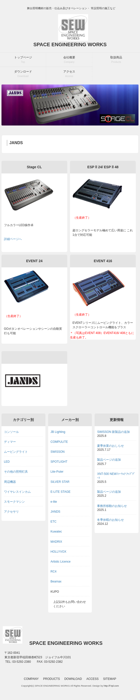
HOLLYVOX (59, 551)
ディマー (10, 442)
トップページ (23, 59)
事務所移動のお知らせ (112, 506)
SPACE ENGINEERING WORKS (69, 44)
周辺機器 (10, 482)
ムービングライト (16, 451)
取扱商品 (116, 59)
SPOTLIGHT (59, 461)
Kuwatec (56, 531)
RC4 (54, 571)
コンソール (11, 432)
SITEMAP (109, 679)
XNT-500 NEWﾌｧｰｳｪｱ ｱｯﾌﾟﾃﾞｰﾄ (116, 476)
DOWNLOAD (73, 679)
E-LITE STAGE (60, 492)
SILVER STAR (60, 482)
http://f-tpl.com (111, 685)
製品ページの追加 (109, 459)
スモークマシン (14, 501)
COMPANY (31, 679)
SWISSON (58, 451)
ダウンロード (23, 74)
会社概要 (69, 59)
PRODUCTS (51, 679)
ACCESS (92, 679)
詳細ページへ (13, 239)
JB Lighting (58, 432)
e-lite (54, 501)
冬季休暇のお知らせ (110, 520)
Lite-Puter (57, 471)
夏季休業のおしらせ (110, 446)
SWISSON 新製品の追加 (113, 432)
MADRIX (56, 541)
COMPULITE (59, 442)
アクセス (69, 74)
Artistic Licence (61, 561)
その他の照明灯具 (16, 471)
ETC (54, 521)
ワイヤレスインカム (17, 492)
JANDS (55, 511)
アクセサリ (11, 511)
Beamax (56, 581)
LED (7, 461)
